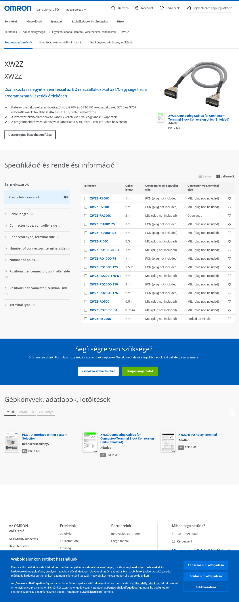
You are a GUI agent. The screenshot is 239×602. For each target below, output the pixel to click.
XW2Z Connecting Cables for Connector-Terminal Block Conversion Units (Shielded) (198, 119)
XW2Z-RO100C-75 (103, 258)
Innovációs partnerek (125, 533)
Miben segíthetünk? (188, 525)
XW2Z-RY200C (100, 319)
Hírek (120, 21)
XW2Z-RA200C (100, 215)
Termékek (11, 21)
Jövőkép (66, 533)
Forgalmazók (120, 541)
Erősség (65, 548)
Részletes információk (18, 42)
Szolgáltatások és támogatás (89, 21)
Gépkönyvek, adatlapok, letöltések (111, 42)
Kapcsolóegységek (34, 32)
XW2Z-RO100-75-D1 (104, 250)
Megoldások (34, 21)
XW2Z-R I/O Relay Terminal (197, 434)
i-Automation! (69, 541)
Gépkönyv (46, 412)
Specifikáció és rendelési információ (61, 42)
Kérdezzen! (182, 541)
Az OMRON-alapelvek (23, 539)
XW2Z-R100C (99, 198)
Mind (10, 412)
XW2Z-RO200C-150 (104, 284)
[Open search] (120, 8)
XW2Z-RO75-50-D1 (103, 310)
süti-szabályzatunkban (146, 583)
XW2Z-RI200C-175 (103, 233)
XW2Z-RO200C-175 (104, 293)
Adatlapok (26, 412)
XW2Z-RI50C (99, 241)
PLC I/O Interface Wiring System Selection (44, 436)
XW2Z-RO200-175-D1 (105, 276)
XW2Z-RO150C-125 (104, 267)
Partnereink (121, 525)
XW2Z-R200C (99, 207)
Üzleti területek (19, 546)
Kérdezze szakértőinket (98, 371)
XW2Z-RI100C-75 (102, 224)
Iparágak (56, 21)
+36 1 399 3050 (185, 534)
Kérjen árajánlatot (140, 371)
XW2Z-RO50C (99, 301)
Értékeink (68, 525)
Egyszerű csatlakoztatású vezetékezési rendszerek (84, 32)
